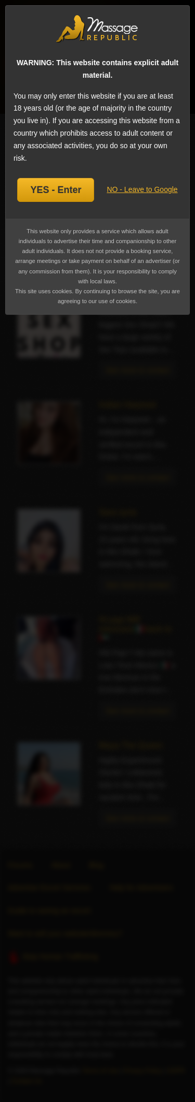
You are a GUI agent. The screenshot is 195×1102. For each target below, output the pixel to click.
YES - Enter (55, 190)
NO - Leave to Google (142, 189)
